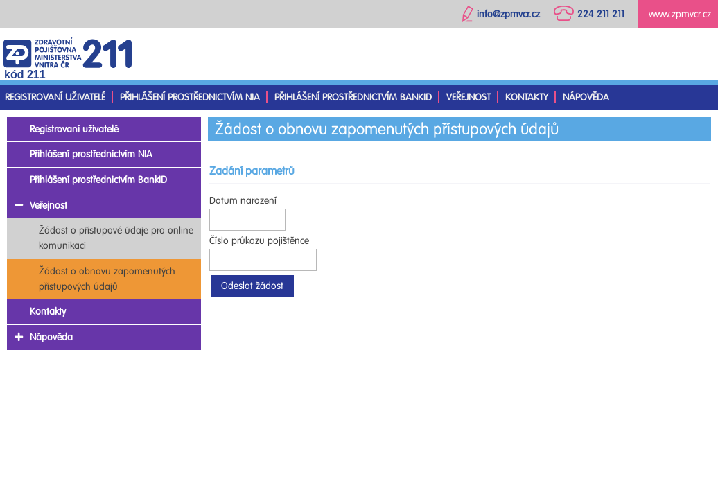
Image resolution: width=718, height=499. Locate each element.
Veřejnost (468, 97)
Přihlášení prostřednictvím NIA (190, 97)
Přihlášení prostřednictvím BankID (353, 97)
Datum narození (243, 201)
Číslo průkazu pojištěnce (259, 241)
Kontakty (526, 97)
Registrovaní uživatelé (55, 97)
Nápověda (586, 97)
